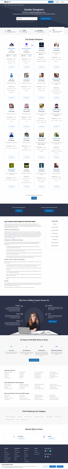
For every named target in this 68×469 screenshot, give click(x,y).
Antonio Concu (26, 138)
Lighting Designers (22, 372)
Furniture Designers (54, 242)
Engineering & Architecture (9, 419)
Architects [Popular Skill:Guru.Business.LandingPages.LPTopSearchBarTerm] (22, 21)
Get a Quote (11, 67)
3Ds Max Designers (7, 377)
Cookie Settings (26, 461)
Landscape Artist (11, 169)
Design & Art (20, 416)
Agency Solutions (7, 459)
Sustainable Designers (37, 373)
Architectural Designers (53, 384)
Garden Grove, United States (38, 399)
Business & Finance (58, 416)
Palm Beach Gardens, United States (25, 399)
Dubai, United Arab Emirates (38, 396)
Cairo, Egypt (6, 396)
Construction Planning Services (39, 388)
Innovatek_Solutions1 (26, 48)
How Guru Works (17, 452)
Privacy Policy (36, 452)
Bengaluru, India (22, 396)
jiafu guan (11, 79)
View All (34, 198)
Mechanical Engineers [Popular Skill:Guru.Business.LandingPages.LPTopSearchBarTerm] (31, 21)
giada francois (41, 109)
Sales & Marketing (49, 416)
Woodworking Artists (37, 377)
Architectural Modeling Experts (39, 384)
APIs (25, 457)
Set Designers (6, 373)
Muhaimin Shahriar (56, 109)
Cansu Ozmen (26, 79)
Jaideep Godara (26, 109)
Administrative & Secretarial (39, 416)
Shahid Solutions (11, 48)
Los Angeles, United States (38, 395)
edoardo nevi (41, 79)
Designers (55, 224)
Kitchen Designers (37, 385)
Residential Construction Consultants (55, 385)
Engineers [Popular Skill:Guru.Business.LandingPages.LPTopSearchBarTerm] (18, 21)
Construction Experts (7, 384)
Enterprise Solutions (7, 457)
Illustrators (21, 377)
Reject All (52, 466)
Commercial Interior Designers (24, 385)
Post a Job (51, 1)
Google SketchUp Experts (53, 376)
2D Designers (21, 376)
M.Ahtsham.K (41, 169)
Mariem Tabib (56, 169)
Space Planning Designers (8, 372)
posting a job (29, 287)
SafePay (15, 457)
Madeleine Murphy (56, 79)
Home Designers (55, 233)
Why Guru (15, 454)
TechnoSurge (41, 48)
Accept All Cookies (60, 466)
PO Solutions (6, 461)
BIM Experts (6, 387)
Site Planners (21, 388)
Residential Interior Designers (24, 384)
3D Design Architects (53, 387)
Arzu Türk (11, 109)
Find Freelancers (49, 210)
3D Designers (54, 239)
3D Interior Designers (7, 385)
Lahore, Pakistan (22, 395)
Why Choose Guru (52, 321)
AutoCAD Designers (37, 376)
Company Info (17, 448)
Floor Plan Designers (55, 236)
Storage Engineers (22, 387)
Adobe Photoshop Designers (54, 373)
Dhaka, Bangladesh (53, 396)
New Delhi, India (6, 399)
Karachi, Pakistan (7, 395)
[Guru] (7, 2)
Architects (6, 376)
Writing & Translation (28, 416)
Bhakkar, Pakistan (52, 395)
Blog (25, 452)
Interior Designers (54, 227)
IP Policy (35, 450)
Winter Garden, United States (54, 399)
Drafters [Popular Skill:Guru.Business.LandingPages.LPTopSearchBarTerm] (26, 21)
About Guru (16, 450)
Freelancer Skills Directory (12, 5)
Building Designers (54, 245)
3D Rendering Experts (53, 372)
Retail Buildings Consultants (54, 388)
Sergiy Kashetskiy (41, 138)
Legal (18, 419)
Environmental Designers (8, 388)
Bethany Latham (56, 138)
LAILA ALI (26, 169)
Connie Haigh (56, 48)
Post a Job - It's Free (46, 18)
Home (5, 5)
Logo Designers (52, 377)
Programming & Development (10, 416)
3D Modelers (21, 373)
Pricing (15, 459)
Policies (36, 448)
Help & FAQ (26, 450)
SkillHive (12, 138)
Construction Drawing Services (39, 372)
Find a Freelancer (7, 454)
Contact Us (26, 454)
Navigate (6, 448)
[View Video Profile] (32, 45)
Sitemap (25, 459)
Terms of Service (37, 454)
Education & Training (24, 419)
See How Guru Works (34, 360)
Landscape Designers (13, 234)
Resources (26, 448)
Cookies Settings (45, 466)
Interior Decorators (37, 387)
